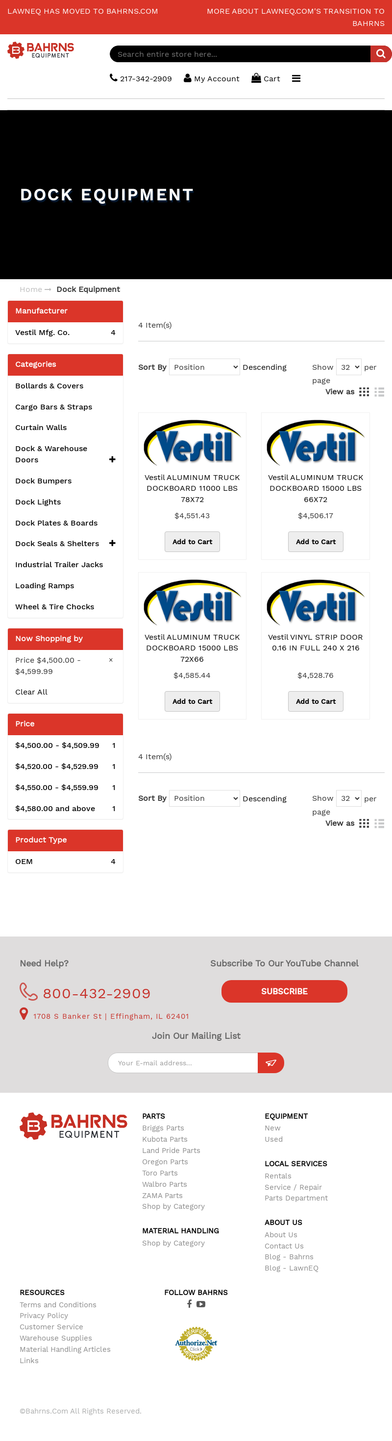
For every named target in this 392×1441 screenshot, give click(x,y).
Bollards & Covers (49, 385)
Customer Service (51, 1326)
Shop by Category (173, 1206)
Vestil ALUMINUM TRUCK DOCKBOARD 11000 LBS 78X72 (192, 488)
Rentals (278, 1176)
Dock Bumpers (43, 480)
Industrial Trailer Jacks (59, 564)
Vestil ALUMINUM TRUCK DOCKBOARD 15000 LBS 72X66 (192, 648)
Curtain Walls (41, 427)
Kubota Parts (165, 1139)
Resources (42, 1292)
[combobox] (251, 54)
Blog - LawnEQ (291, 1268)
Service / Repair (293, 1187)
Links (29, 1360)
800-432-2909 (85, 993)
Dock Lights (38, 501)
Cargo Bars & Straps (53, 406)
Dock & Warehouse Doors (65, 455)
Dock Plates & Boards (56, 523)
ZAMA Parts (162, 1195)
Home (31, 289)
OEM (65, 861)
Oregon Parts (165, 1161)
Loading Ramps (44, 585)
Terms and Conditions (58, 1304)
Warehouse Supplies (56, 1338)
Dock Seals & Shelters (65, 544)
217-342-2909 (141, 78)
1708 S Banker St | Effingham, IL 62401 (104, 1016)
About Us (281, 1234)
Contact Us (284, 1246)
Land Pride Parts (171, 1150)
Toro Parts (160, 1173)
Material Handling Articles (65, 1349)
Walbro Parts (164, 1184)
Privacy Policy (44, 1315)
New (273, 1128)
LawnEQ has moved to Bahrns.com (82, 11)
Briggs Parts (163, 1128)
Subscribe (284, 991)
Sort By (152, 367)
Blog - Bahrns (289, 1256)
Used (274, 1139)
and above (65, 809)
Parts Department (296, 1198)
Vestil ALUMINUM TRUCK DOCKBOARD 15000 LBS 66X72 (316, 488)
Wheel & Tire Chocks (54, 606)
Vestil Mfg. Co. (65, 332)
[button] (112, 460)
